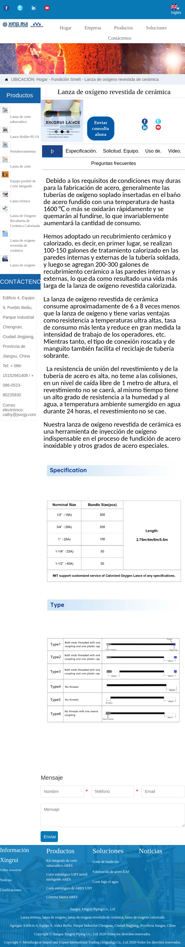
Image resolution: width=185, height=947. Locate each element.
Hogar (42, 79)
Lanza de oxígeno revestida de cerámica (121, 79)
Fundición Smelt (66, 79)
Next (73, 119)
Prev (51, 119)
